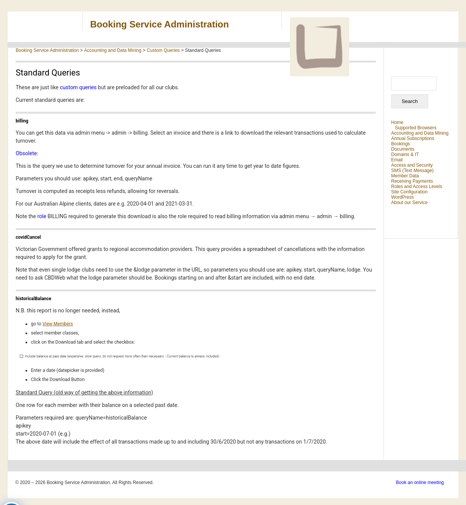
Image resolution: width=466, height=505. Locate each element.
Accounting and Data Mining (419, 133)
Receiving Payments (412, 181)
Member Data (405, 176)
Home (397, 122)
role (41, 216)
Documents (402, 149)
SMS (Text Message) (412, 170)
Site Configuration (409, 192)
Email (397, 159)
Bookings (400, 143)
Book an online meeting (420, 482)
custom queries (79, 87)
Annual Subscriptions (412, 138)
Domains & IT (405, 154)
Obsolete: (27, 153)
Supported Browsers (416, 127)
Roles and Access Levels (416, 186)
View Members (57, 323)
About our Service (409, 202)
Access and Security (412, 165)
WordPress (402, 197)
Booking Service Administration (159, 24)
